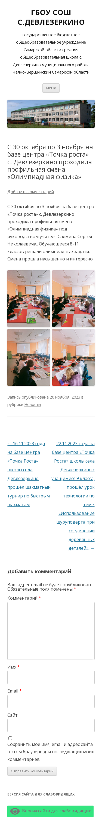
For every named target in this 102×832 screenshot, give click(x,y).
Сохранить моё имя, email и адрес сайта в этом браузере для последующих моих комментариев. (50, 751)
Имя (13, 667)
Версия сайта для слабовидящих (50, 811)
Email (14, 691)
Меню (51, 88)
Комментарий (24, 598)
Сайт (12, 715)
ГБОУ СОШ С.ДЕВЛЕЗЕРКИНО (51, 17)
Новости (32, 404)
